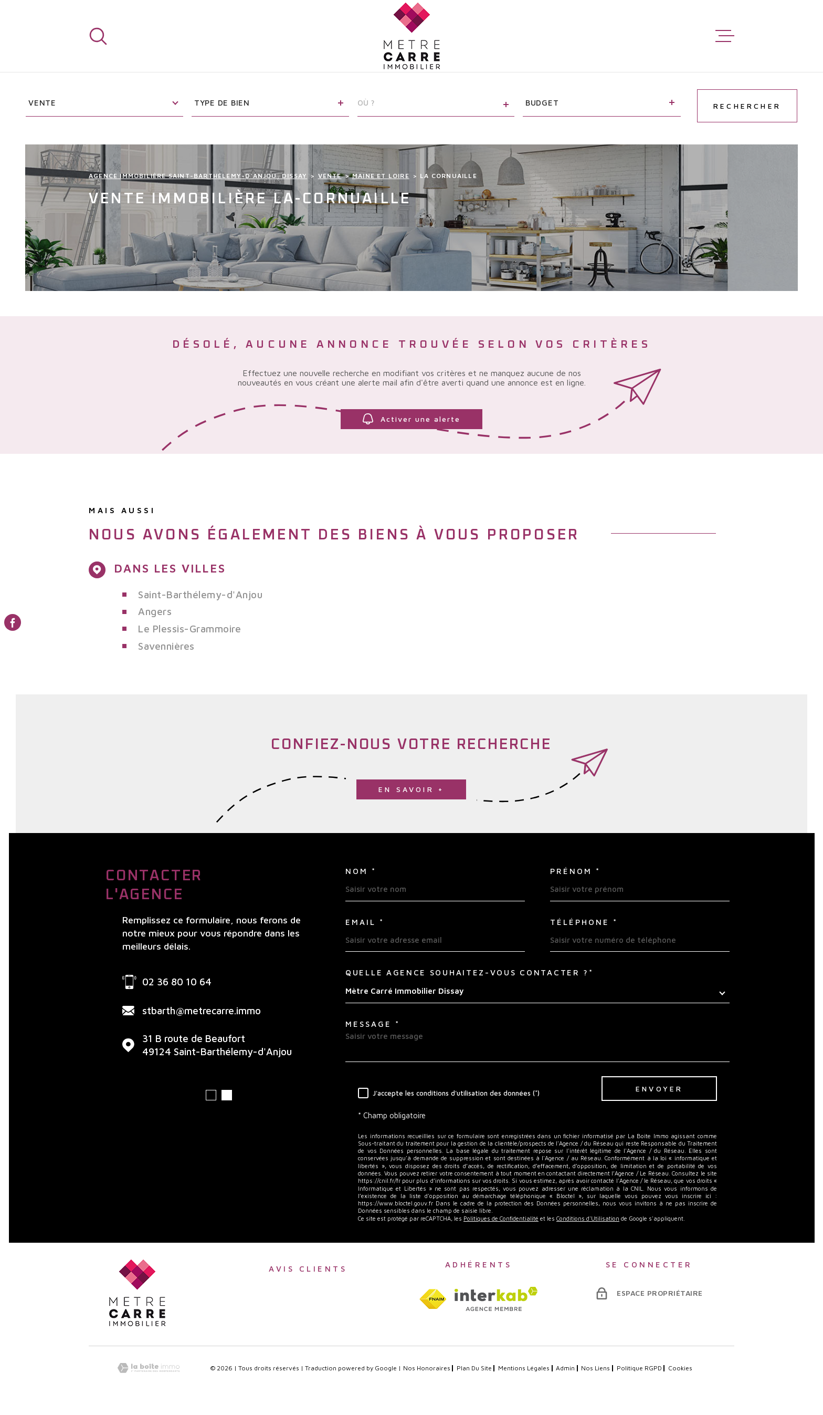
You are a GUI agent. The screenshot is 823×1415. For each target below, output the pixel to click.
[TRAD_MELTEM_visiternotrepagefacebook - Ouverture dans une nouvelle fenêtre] (12, 622)
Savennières (166, 646)
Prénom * (575, 871)
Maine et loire (380, 176)
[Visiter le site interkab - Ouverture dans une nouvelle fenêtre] (496, 1299)
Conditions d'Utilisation (587, 1218)
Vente (330, 176)
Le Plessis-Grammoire (189, 628)
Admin (565, 1368)
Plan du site (474, 1368)
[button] (211, 1095)
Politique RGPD (639, 1368)
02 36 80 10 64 (177, 981)
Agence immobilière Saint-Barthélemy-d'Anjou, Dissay (198, 176)
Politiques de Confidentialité (501, 1218)
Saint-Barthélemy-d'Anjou (200, 594)
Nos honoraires (426, 1368)
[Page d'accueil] (412, 36)
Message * (372, 1024)
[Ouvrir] (98, 36)
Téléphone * (584, 922)
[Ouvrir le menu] (724, 36)
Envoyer (659, 1088)
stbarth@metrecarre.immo (201, 1010)
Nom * (360, 871)
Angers (155, 611)
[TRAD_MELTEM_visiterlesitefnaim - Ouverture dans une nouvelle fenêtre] (432, 1299)
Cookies (680, 1368)
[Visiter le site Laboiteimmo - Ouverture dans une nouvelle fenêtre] (148, 1368)
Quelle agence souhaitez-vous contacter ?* (469, 972)
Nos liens (595, 1368)
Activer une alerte (411, 418)
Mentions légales (524, 1368)
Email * (364, 922)
